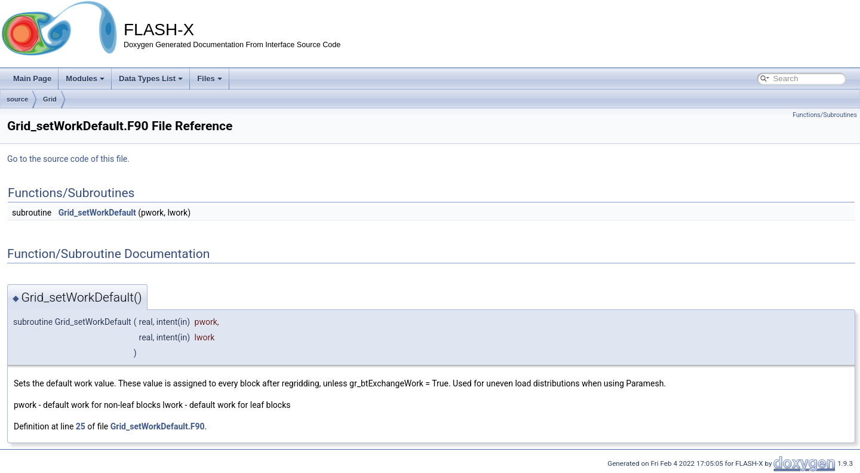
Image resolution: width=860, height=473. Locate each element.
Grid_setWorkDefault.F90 (157, 426)
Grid (50, 99)
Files (209, 78)
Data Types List (151, 78)
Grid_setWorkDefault (97, 212)
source (17, 99)
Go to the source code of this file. (68, 159)
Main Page (32, 78)
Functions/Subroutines (825, 115)
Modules (85, 78)
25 (80, 426)
